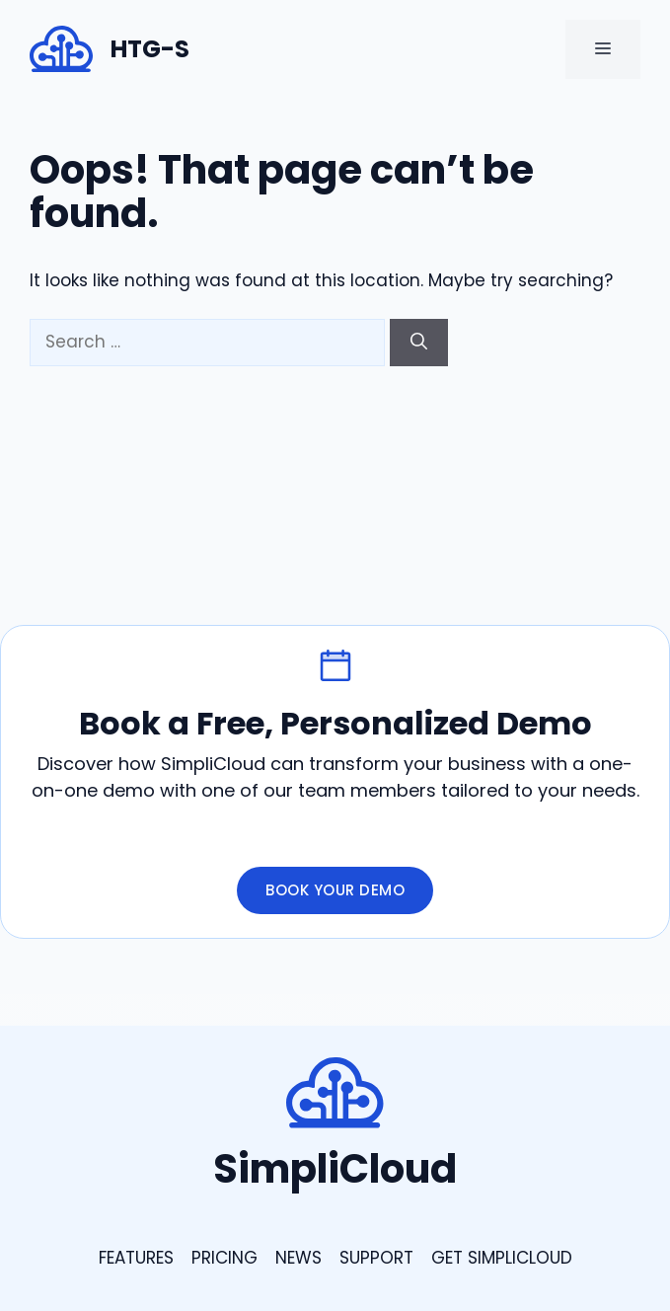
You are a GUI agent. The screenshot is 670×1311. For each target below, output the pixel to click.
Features (136, 1258)
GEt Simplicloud (501, 1258)
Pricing (224, 1258)
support (376, 1258)
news (298, 1258)
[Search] (419, 342)
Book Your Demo (335, 890)
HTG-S (150, 49)
